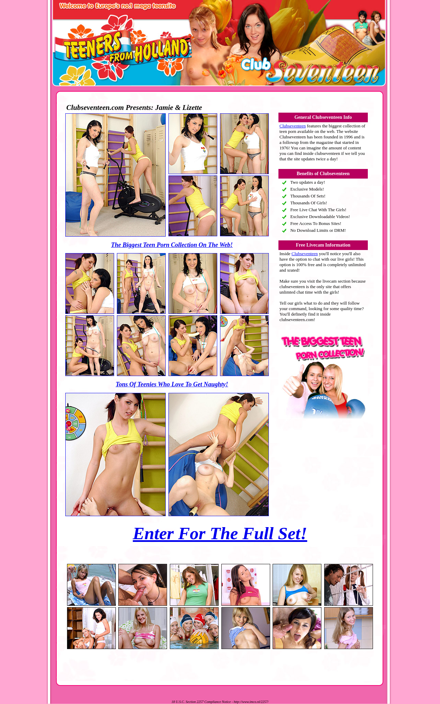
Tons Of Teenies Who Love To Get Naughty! (172, 384)
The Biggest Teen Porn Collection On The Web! (172, 244)
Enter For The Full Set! (220, 533)
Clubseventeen (292, 125)
